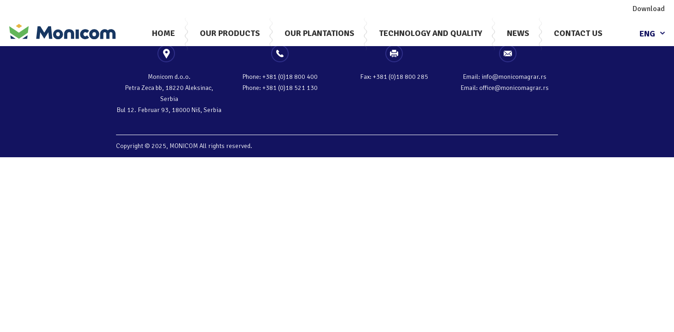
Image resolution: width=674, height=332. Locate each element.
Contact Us (578, 33)
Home (163, 33)
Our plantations (319, 33)
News (518, 33)
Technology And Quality (430, 33)
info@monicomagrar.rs (514, 77)
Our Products (230, 33)
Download (649, 8)
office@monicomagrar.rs (514, 88)
